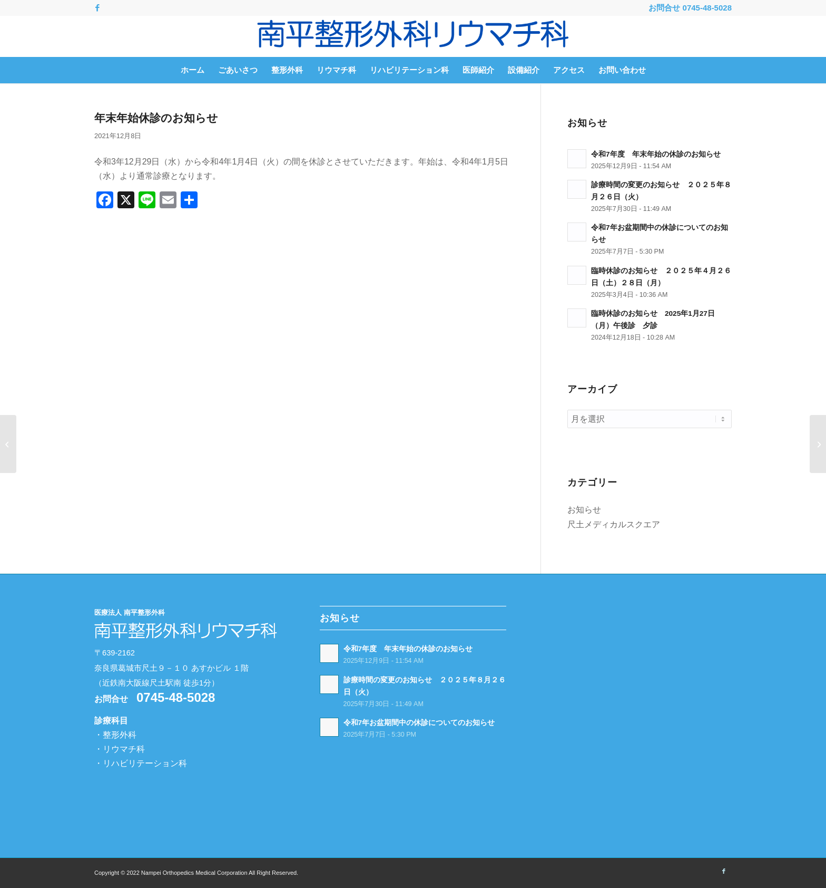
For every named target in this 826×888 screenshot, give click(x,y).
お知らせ (584, 509)
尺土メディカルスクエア (613, 524)
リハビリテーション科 (145, 763)
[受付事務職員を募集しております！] (818, 444)
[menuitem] (192, 70)
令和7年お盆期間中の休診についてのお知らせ (419, 723)
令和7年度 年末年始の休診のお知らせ (656, 154)
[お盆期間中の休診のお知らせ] (8, 444)
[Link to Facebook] (97, 8)
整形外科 (119, 734)
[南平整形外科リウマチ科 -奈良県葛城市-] (413, 36)
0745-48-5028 (707, 7)
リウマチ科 (124, 749)
